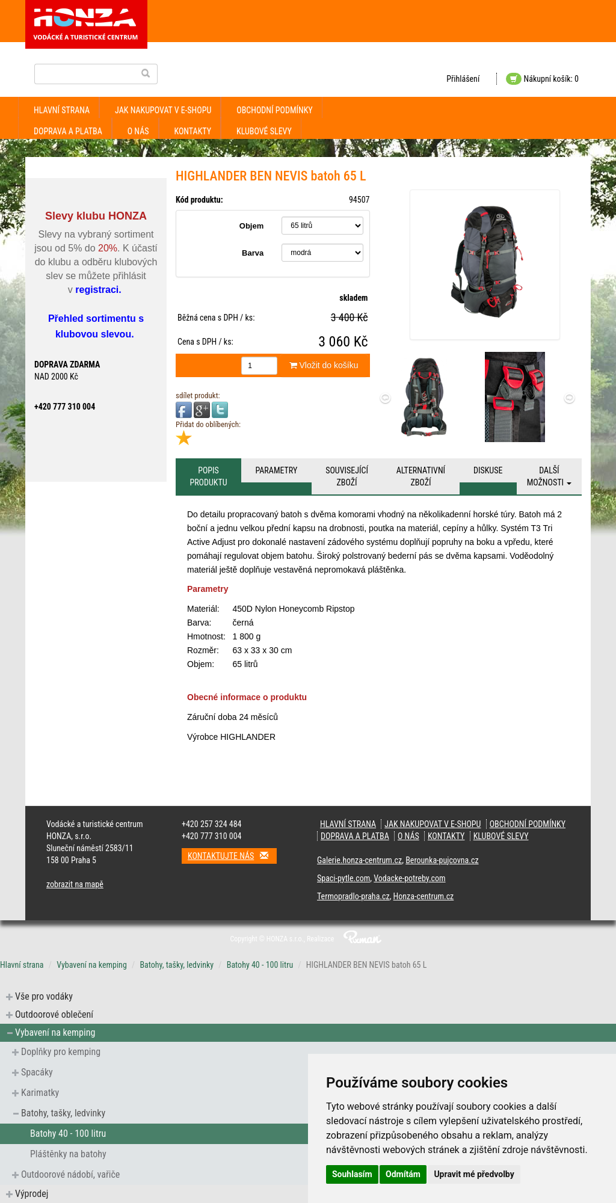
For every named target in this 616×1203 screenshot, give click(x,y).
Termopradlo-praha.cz (353, 896)
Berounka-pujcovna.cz (441, 860)
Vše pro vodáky (44, 996)
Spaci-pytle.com (343, 878)
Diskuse (487, 470)
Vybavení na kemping (92, 965)
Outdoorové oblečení (54, 1014)
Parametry (276, 470)
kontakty (193, 131)
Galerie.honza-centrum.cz (359, 860)
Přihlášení (462, 79)
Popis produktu (208, 476)
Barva (252, 252)
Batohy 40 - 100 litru (260, 965)
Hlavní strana (62, 110)
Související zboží (346, 476)
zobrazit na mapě (74, 884)
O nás (138, 131)
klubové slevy (264, 131)
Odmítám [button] (403, 1174)
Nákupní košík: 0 (542, 79)
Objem (251, 225)
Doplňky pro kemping (60, 1051)
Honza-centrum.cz (423, 896)
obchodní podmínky (274, 110)
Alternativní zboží (420, 476)
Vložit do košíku (324, 365)
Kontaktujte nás (232, 856)
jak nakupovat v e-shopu (163, 110)
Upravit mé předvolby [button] (474, 1174)
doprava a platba (68, 131)
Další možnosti (549, 476)
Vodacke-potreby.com (409, 878)
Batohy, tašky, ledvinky (177, 965)
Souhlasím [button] (352, 1174)
